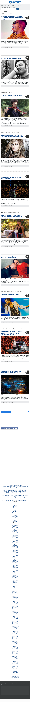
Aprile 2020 (15, 545)
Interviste (15, 514)
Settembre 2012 (15, 658)
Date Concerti (19, 686)
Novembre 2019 (15, 551)
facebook (15, 328)
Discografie (6, 686)
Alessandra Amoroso (9, 252)
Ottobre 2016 (15, 597)
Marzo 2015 (15, 621)
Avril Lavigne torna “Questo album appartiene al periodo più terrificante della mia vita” (12, 137)
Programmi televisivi (15, 516)
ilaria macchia (17, 291)
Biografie (13, 686)
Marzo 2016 (15, 606)
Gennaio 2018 (15, 579)
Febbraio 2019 (15, 562)
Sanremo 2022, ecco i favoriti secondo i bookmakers (15, 497)
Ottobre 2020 (15, 537)
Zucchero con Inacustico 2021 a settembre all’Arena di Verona (15, 500)
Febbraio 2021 (15, 532)
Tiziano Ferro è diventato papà (15, 485)
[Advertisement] (20, 419)
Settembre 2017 (15, 584)
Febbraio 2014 (15, 637)
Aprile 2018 (15, 575)
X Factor (15, 521)
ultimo (17, 212)
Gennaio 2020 (15, 549)
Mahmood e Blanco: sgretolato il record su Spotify (15, 491)
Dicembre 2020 (15, 535)
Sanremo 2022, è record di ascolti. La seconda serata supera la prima (15, 493)
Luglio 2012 (15, 661)
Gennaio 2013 (15, 653)
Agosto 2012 (15, 660)
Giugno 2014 (15, 632)
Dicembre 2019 (15, 550)
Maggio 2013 (15, 648)
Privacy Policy (3, 689)
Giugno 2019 (15, 557)
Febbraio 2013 (15, 652)
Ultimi (2, 687)
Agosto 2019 (15, 555)
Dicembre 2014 (15, 625)
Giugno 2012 (15, 662)
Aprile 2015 (15, 620)
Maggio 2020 (15, 544)
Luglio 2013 (15, 646)
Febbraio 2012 (15, 667)
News (14, 7)
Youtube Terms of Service (11, 689)
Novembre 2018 (15, 566)
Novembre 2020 (15, 536)
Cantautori (15, 505)
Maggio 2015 (15, 618)
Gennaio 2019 (15, 564)
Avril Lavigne (8, 172)
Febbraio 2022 (15, 524)
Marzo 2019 (15, 561)
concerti (11, 328)
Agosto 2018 (15, 570)
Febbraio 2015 (15, 622)
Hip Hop (15, 511)
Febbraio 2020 (15, 547)
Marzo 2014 (15, 636)
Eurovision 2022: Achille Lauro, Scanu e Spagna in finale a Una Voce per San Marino (15, 487)
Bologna (4, 368)
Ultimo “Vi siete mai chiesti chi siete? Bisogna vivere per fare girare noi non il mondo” (11, 177)
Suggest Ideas (15, 672)
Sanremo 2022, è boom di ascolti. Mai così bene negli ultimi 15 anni (15, 496)
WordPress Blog (15, 676)
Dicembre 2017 (15, 580)
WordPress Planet (15, 677)
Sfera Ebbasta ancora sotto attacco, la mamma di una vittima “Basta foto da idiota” (12, 18)
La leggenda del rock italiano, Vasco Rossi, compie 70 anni (15, 489)
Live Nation (22, 328)
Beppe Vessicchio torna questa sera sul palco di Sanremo (15, 490)
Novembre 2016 (15, 596)
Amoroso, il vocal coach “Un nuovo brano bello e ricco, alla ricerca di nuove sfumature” (11, 217)
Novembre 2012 (15, 656)
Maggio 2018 (15, 574)
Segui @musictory (14, 431)
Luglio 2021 (15, 526)
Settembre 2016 (15, 598)
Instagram (5, 212)
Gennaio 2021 (15, 534)
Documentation (15, 670)
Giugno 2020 (15, 542)
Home (2, 13)
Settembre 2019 (15, 554)
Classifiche (15, 506)
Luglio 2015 (15, 616)
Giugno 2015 (15, 617)
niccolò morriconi (13, 212)
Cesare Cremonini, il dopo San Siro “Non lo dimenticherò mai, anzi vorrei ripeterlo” (11, 373)
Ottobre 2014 (15, 627)
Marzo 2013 (15, 651)
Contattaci (4, 5)
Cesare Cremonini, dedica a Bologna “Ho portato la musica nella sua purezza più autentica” (11, 333)
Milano (14, 408)
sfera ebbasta (12, 53)
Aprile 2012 (15, 665)
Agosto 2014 (15, 630)
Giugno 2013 (15, 647)
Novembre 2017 (15, 581)
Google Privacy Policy (19, 689)
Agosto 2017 (15, 585)
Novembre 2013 (15, 641)
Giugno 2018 (15, 572)
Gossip (15, 510)
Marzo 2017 (15, 591)
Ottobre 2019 (15, 552)
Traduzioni (24, 686)
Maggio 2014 (15, 633)
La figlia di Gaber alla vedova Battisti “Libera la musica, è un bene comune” (12, 96)
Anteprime (15, 504)
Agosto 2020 (15, 540)
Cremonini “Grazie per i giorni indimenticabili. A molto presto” (10, 295)
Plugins (15, 671)
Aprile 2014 (15, 635)
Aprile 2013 (15, 650)
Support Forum (15, 673)
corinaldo (5, 53)
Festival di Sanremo (15, 509)
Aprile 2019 (15, 560)
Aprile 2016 (15, 605)
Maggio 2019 (15, 559)
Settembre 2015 (15, 613)
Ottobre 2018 (15, 567)
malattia (15, 172)
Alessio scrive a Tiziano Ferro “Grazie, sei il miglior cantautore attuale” (12, 57)
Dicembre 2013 (15, 640)
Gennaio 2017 (15, 593)
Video (15, 520)
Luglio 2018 (15, 571)
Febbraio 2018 (15, 577)
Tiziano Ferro (10, 92)
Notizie (17, 5)
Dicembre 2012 (15, 655)
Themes (15, 675)
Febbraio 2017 (15, 592)
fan (4, 92)
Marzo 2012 (15, 666)
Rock (9, 5)
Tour (17, 368)
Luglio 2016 (15, 601)
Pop (21, 5)
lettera (8, 53)
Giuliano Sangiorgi (6, 291)
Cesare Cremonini (6, 328)
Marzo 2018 (15, 576)
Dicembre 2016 (15, 595)
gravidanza (12, 291)
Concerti (15, 507)
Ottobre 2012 (15, 657)
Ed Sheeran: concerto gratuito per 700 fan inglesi (15, 499)
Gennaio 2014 (15, 638)
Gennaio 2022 (15, 525)
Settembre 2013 (15, 643)
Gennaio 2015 (15, 623)
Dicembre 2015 (15, 610)
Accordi (10, 686)
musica (17, 132)
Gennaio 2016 (15, 608)
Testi (2, 686)
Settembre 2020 (15, 539)
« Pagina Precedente (5, 412)
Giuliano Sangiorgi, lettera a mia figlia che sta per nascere (11, 256)
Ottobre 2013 (15, 642)
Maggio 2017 (15, 588)
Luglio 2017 (15, 586)
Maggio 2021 (15, 529)
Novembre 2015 (15, 611)
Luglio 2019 (15, 556)
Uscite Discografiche (6, 7)
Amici (13, 5)
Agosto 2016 (15, 600)
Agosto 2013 (15, 645)
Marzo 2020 (15, 546)
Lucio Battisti (14, 132)
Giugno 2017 (15, 587)
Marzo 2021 (15, 531)
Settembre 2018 (15, 569)
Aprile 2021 (15, 530)
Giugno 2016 (15, 602)
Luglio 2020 (15, 541)
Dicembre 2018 (15, 565)
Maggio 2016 (15, 603)
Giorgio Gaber (5, 132)
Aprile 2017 (15, 590)
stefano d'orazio (15, 517)
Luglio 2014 (15, 631)
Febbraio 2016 (15, 607)
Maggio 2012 (15, 663)
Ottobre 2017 (15, 582)
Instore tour (15, 512)
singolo (18, 252)
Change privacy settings (5, 690)
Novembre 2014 (15, 626)
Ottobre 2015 (15, 612)
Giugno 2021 (15, 527)
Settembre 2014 (15, 628)
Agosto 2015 (15, 615)
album (4, 172)
